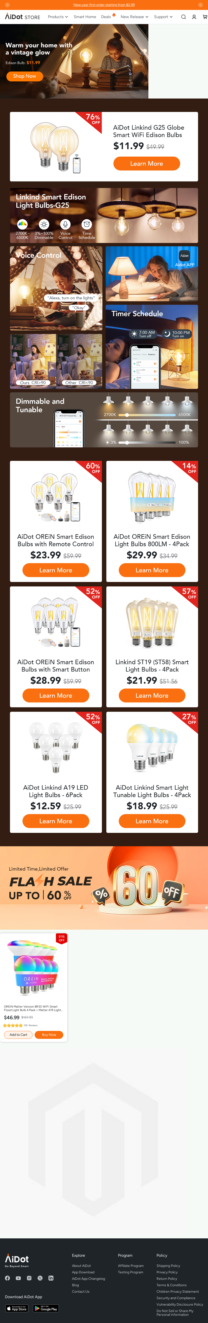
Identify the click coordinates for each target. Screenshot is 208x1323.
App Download (83, 1272)
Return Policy (167, 1279)
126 (31, 1025)
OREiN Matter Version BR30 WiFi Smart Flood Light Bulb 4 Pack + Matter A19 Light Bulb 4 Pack (32, 1008)
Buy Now (49, 1035)
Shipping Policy (168, 1266)
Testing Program (130, 1272)
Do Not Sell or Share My (180, 1312)
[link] (194, 17)
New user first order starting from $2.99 (104, 5)
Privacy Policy (167, 1272)
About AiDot (81, 1266)
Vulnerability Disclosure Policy (180, 1304)
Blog (75, 1285)
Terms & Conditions (172, 1285)
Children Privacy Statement (178, 1291)
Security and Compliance (176, 1298)
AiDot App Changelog (88, 1279)
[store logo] (23, 16)
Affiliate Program (131, 1266)
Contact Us (81, 1291)
